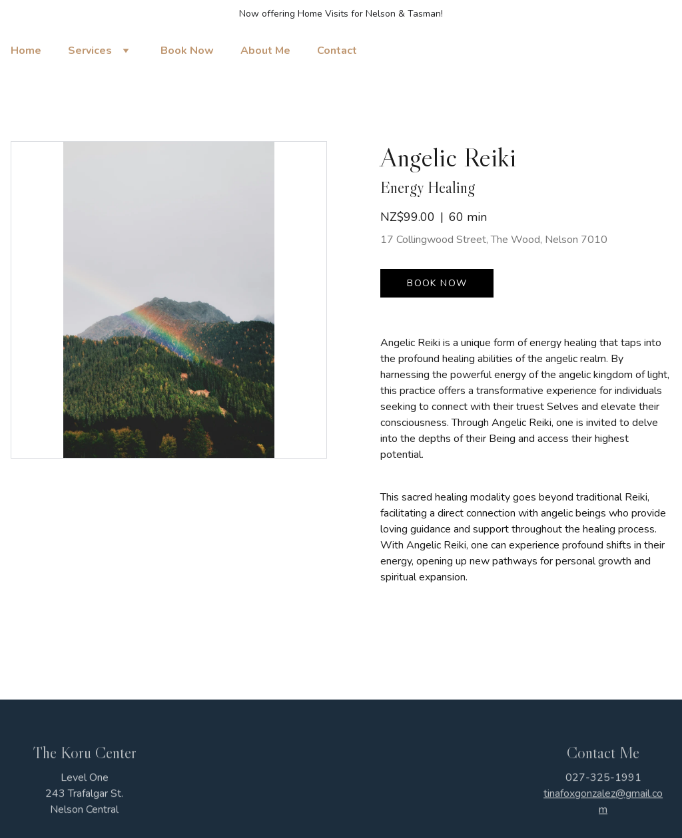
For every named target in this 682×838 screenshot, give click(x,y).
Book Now (187, 50)
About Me (265, 50)
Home (26, 50)
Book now (437, 283)
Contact (337, 50)
